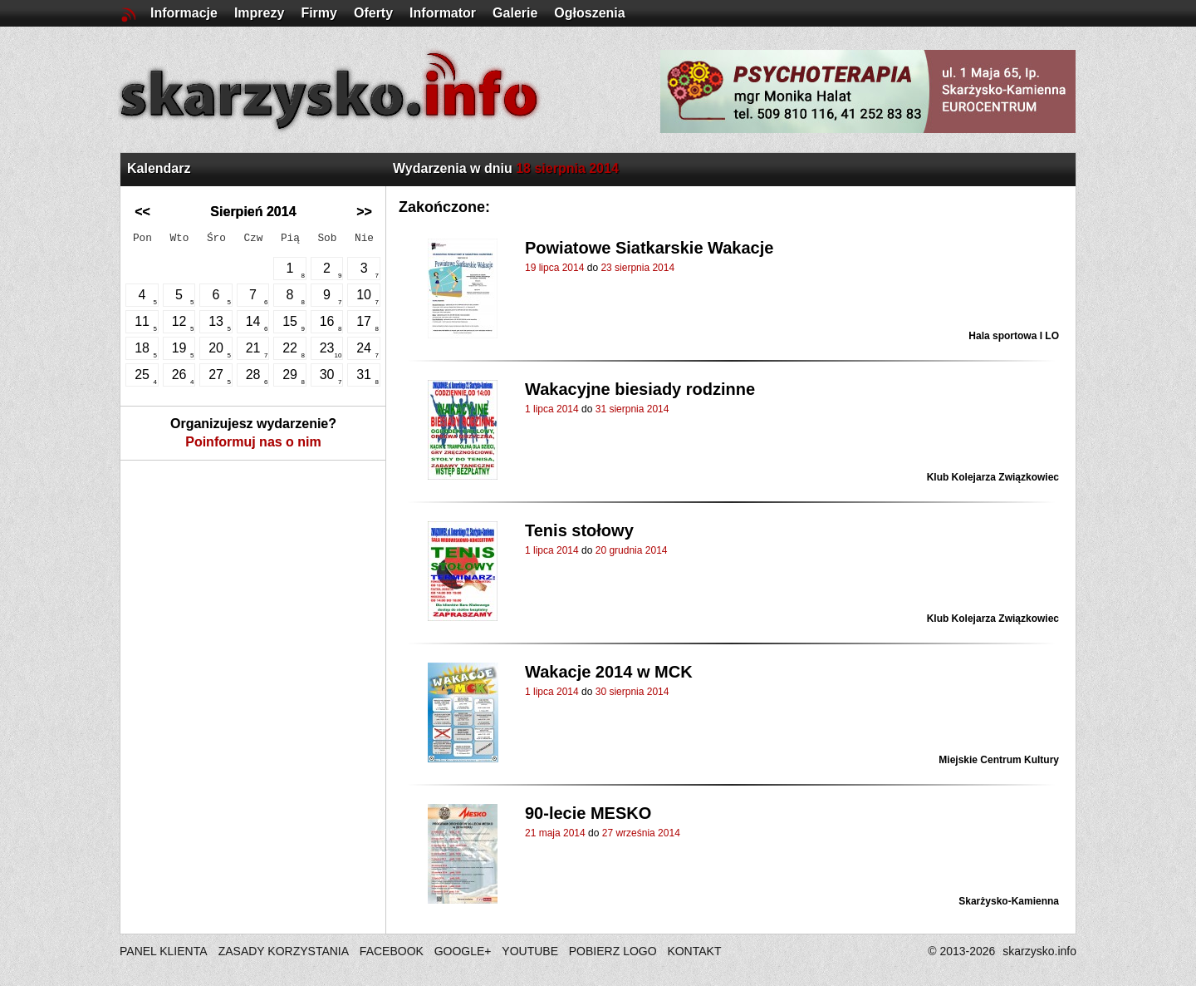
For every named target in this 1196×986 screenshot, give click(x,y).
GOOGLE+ (463, 951)
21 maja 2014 (555, 833)
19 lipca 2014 (554, 268)
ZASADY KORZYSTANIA (283, 951)
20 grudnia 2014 (632, 550)
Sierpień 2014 (253, 212)
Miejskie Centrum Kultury (999, 760)
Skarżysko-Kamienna (1008, 901)
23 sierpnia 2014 (637, 268)
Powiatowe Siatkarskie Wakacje (649, 248)
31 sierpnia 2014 (632, 409)
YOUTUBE (530, 951)
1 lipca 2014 (552, 409)
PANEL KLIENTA (165, 951)
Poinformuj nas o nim (253, 442)
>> (364, 212)
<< (142, 212)
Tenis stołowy (579, 530)
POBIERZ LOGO (613, 951)
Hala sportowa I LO (1013, 336)
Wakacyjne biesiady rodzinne (640, 389)
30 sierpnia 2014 (632, 692)
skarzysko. (1039, 951)
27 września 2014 (641, 833)
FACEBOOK (392, 951)
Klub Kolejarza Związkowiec (993, 477)
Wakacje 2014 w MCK (609, 672)
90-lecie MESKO (588, 813)
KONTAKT (694, 951)
